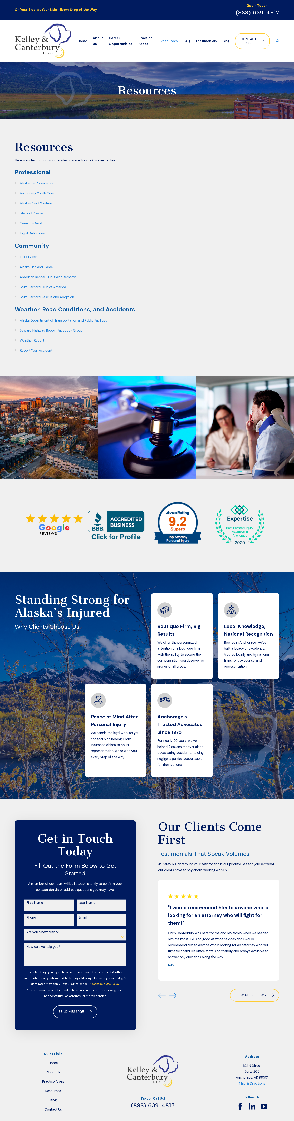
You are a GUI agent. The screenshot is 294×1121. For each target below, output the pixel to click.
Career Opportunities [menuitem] (120, 41)
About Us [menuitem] (98, 41)
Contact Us (252, 41)
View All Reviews (254, 995)
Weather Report (32, 340)
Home (53, 1063)
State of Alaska (31, 213)
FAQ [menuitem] (187, 41)
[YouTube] (264, 1106)
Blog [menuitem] (226, 41)
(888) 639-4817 (257, 12)
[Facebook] (240, 1106)
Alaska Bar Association (37, 183)
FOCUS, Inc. (28, 257)
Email (82, 917)
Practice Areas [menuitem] (145, 41)
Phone (31, 917)
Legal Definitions (32, 233)
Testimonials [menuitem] (206, 41)
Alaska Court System (36, 203)
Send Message (75, 1011)
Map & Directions (252, 1083)
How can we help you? (43, 947)
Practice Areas (53, 1081)
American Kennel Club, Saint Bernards (48, 277)
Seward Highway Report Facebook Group (51, 330)
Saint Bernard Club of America (43, 287)
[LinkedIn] (252, 1106)
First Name (34, 903)
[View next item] (172, 995)
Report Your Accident (36, 350)
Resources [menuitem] (169, 41)
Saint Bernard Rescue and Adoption (47, 297)
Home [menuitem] (82, 41)
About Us (53, 1072)
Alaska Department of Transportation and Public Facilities (63, 320)
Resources (53, 1091)
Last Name (86, 903)
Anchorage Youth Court (38, 193)
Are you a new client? (42, 932)
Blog (53, 1100)
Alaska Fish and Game (36, 267)
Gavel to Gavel (31, 223)
